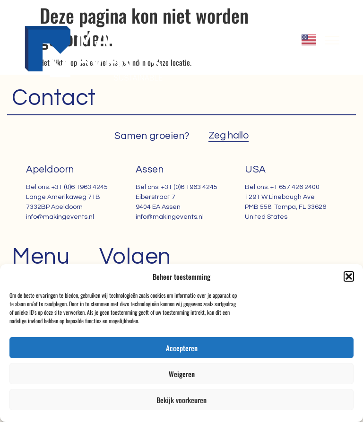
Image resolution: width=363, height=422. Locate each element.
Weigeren (182, 374)
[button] (349, 276)
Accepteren (182, 348)
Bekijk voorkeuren (181, 400)
